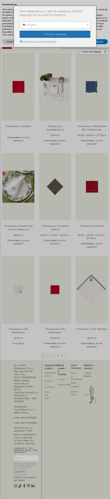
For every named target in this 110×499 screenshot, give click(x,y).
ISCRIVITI (19, 468)
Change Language (55, 34)
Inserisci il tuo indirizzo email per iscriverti (25, 446)
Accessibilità (64, 380)
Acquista (18, 339)
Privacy (61, 375)
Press (73, 378)
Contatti (75, 382)
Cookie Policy (74, 389)
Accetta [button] (99, 41)
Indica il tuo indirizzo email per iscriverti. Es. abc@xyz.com (25, 461)
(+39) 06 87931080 (25, 414)
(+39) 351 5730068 (25, 419)
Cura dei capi (47, 391)
